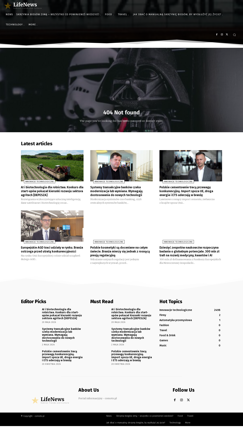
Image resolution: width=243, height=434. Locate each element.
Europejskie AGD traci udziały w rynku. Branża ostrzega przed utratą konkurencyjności (50, 255)
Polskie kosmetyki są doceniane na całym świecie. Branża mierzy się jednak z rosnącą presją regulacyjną (121, 255)
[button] (234, 34)
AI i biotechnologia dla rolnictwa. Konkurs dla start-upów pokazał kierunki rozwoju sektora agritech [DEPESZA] (47, 194)
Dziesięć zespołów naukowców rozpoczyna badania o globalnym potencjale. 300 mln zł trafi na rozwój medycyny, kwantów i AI (188, 257)
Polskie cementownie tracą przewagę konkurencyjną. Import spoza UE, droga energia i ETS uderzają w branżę (189, 192)
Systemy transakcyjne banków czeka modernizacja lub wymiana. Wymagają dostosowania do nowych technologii (119, 192)
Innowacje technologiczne (36, 183)
